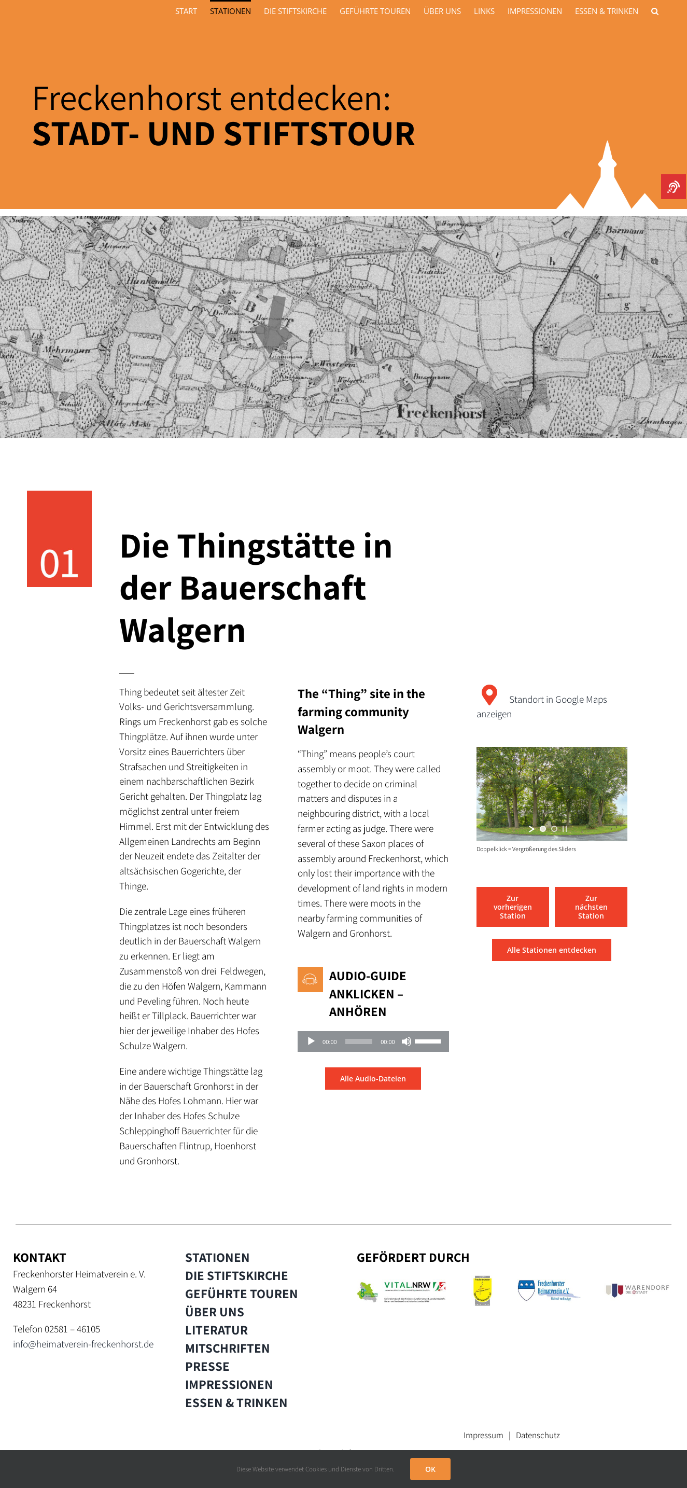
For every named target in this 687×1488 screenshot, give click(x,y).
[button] (654, 10)
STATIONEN (217, 1257)
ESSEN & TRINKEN (236, 1402)
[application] (373, 1041)
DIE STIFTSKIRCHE (236, 1275)
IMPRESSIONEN (229, 1384)
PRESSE (207, 1366)
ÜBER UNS (214, 1311)
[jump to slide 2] (554, 829)
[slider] (359, 1041)
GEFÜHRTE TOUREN (241, 1293)
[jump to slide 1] (543, 829)
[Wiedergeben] (311, 1041)
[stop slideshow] (565, 829)
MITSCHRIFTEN (227, 1348)
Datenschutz (538, 1435)
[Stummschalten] (406, 1041)
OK (430, 1469)
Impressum (483, 1435)
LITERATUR (216, 1330)
